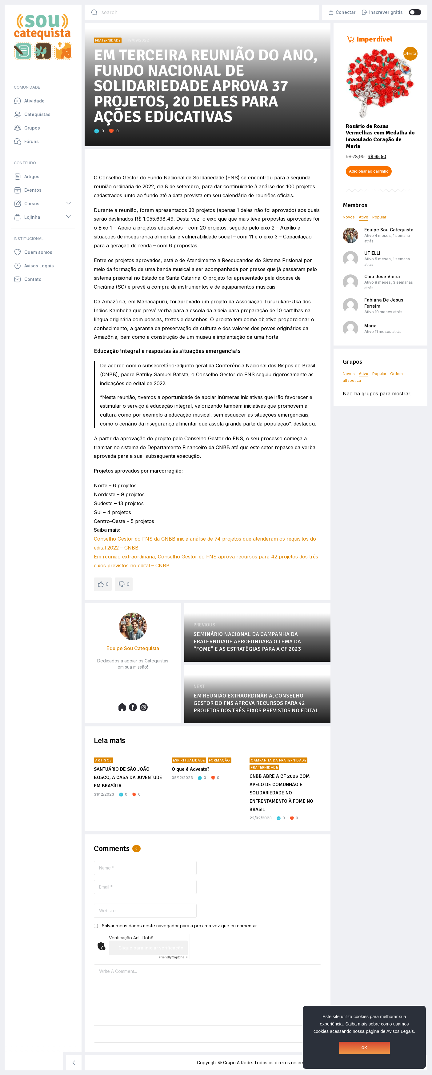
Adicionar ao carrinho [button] (369, 171)
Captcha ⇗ (173, 957)
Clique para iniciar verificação (150, 947)
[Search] (94, 12)
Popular (379, 217)
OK (364, 1048)
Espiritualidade (189, 760)
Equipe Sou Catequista (389, 229)
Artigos (103, 760)
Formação (219, 760)
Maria (370, 325)
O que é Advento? (190, 769)
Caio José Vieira (382, 276)
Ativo (363, 217)
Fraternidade (107, 40)
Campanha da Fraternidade (278, 760)
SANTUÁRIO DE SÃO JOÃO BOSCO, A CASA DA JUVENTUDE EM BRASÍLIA (128, 777)
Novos (349, 217)
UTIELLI (372, 253)
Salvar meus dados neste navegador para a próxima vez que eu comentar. (180, 925)
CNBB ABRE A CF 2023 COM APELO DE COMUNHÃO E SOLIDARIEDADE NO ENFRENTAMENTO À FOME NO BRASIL (281, 793)
